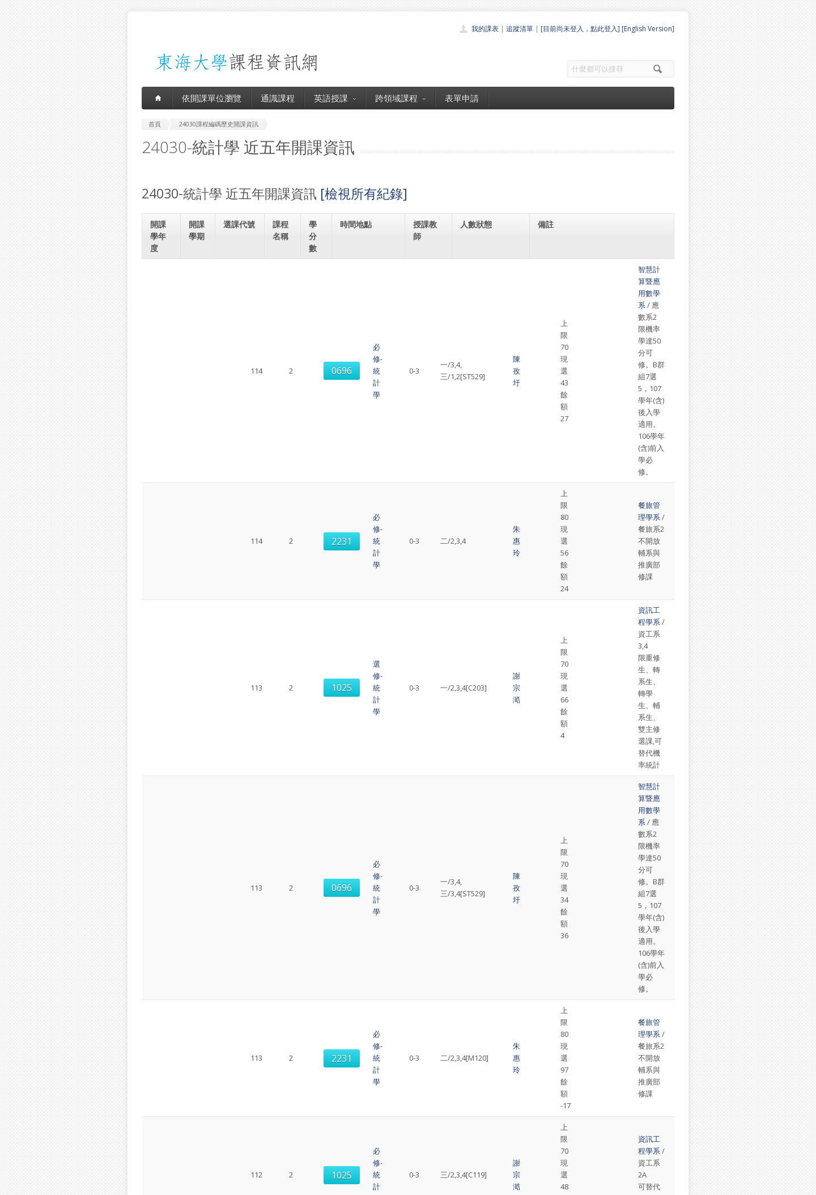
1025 (241, 384)
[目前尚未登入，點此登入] (580, 28)
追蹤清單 (519, 28)
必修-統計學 (283, 287)
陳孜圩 (431, 287)
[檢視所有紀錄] (363, 193)
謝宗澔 (431, 384)
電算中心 (295, 1183)
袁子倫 (431, 674)
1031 (241, 861)
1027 (241, 816)
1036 (241, 623)
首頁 (372, 1077)
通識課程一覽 (385, 1102)
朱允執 (431, 770)
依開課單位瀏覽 (211, 98)
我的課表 (485, 28)
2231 (241, 339)
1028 (241, 577)
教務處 (331, 1183)
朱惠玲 (431, 338)
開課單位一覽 (385, 1089)
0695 (241, 912)
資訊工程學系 (571, 372)
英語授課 (335, 98)
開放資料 (378, 1139)
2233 (241, 964)
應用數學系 (567, 656)
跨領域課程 (400, 98)
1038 (241, 771)
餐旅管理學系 (571, 333)
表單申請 (462, 98)
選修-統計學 (283, 384)
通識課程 (278, 98)
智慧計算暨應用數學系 (585, 269)
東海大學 (151, 1183)
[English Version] (648, 28)
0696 (241, 287)
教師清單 (378, 1151)
